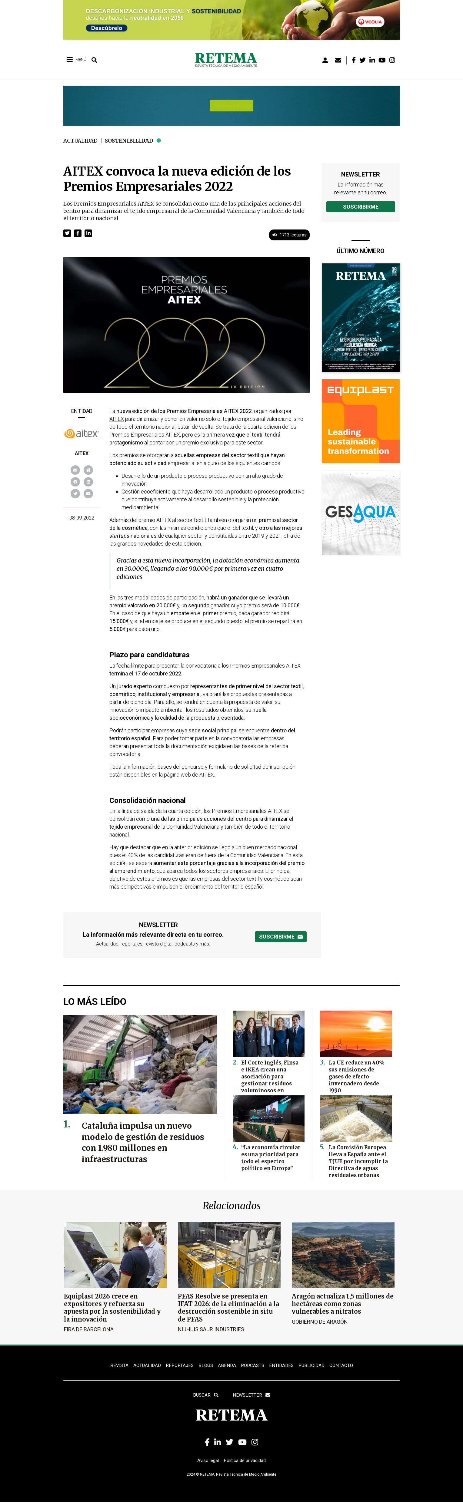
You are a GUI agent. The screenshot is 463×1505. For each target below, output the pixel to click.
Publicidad (314, 1365)
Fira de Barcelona (89, 1329)
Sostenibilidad (132, 140)
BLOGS (204, 1365)
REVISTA (115, 1365)
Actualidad (81, 140)
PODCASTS (252, 1365)
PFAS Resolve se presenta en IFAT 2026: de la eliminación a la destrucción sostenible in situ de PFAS (228, 1307)
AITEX (81, 453)
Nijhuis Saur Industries (211, 1329)
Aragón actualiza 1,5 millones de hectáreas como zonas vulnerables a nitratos (343, 1303)
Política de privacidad (246, 1463)
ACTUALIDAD (143, 1365)
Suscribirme (360, 206)
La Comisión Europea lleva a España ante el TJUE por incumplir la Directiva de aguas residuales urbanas (356, 1158)
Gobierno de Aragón (320, 1321)
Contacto (345, 1365)
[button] (67, 233)
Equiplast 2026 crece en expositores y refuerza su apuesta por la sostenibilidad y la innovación (112, 1307)
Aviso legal (206, 1463)
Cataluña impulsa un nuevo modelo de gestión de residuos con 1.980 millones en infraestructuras (142, 1142)
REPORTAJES (177, 1365)
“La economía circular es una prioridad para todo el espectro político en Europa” (271, 1155)
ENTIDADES (282, 1365)
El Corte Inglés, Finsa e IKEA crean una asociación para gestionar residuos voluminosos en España (269, 1073)
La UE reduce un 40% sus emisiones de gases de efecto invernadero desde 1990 (359, 1070)
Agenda (226, 1365)
